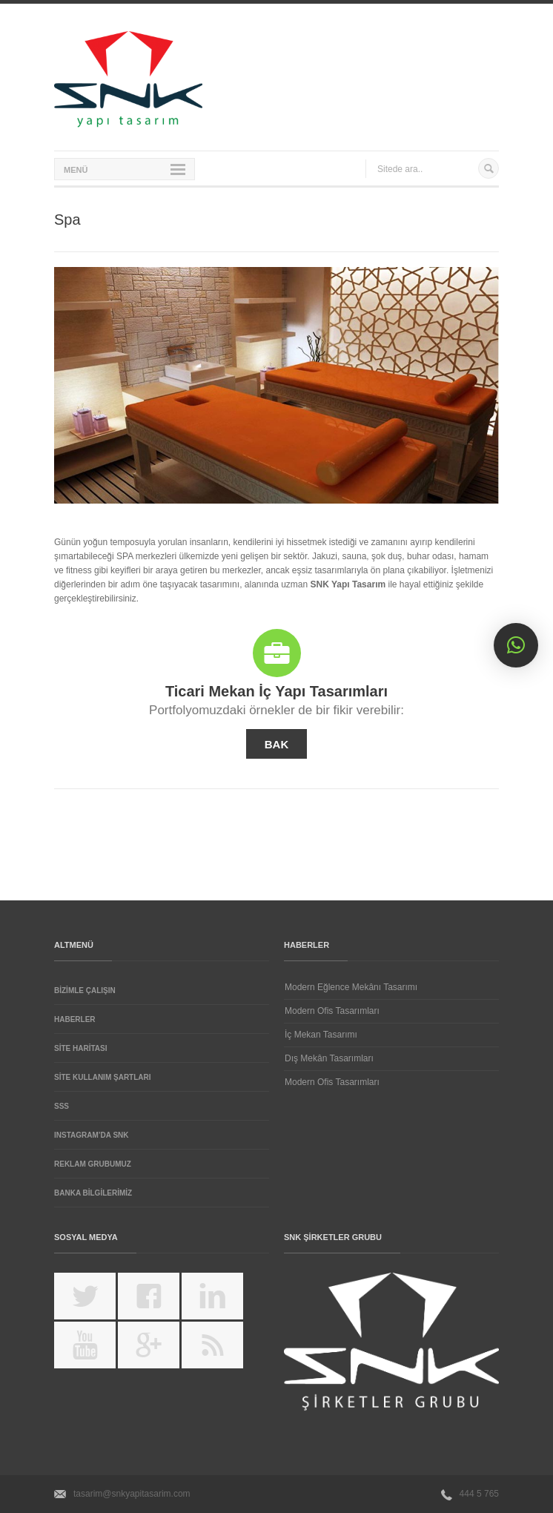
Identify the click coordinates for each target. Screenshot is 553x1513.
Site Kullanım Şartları (102, 1077)
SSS (61, 1106)
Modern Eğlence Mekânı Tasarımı (351, 987)
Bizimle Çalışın (85, 990)
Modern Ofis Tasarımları (332, 1011)
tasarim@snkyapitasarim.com (132, 1494)
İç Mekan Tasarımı (321, 1034)
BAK (277, 744)
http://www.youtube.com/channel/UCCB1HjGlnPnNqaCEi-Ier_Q (94, 1351)
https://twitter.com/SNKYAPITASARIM (94, 1302)
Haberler (75, 1019)
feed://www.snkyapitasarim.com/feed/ (222, 1351)
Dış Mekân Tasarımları (329, 1058)
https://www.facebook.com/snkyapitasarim (158, 1302)
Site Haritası (80, 1048)
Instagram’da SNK (91, 1135)
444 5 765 (479, 1494)
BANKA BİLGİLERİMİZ (93, 1193)
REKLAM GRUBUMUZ (92, 1164)
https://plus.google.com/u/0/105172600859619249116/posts (158, 1351)
